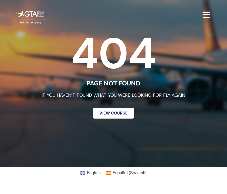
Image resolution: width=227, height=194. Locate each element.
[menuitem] (90, 173)
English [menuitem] (94, 172)
